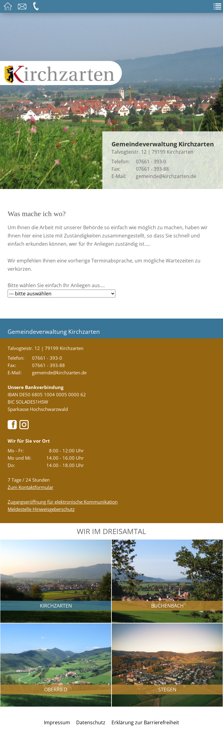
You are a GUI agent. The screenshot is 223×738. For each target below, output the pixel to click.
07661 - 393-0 (151, 161)
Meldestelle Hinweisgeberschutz (41, 509)
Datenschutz (90, 722)
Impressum (57, 722)
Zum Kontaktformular (30, 487)
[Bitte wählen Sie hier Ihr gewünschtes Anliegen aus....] (61, 294)
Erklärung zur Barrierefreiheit (145, 722)
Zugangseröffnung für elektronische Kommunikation (63, 502)
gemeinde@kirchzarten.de (166, 176)
